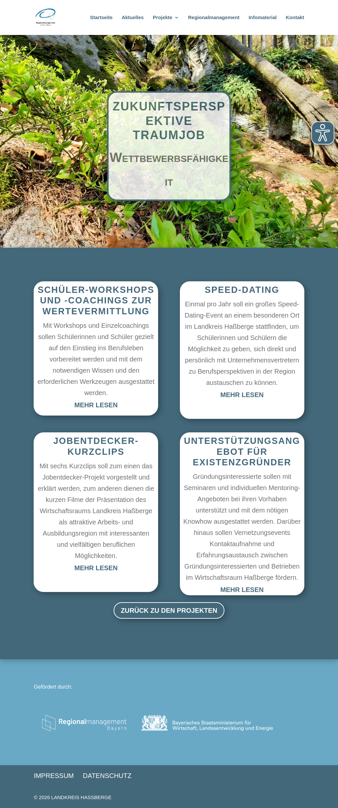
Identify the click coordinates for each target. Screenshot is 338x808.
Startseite (101, 17)
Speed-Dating (242, 290)
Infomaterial (263, 17)
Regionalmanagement (214, 17)
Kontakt (295, 17)
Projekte (162, 17)
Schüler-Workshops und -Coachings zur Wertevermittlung (96, 300)
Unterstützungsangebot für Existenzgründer (242, 451)
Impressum (54, 775)
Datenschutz (107, 775)
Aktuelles (133, 17)
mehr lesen (96, 405)
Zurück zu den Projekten (169, 610)
